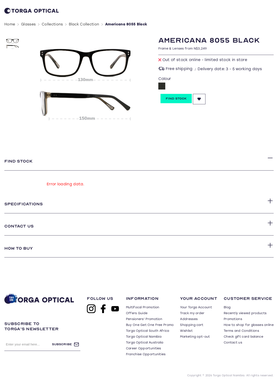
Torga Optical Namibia (143, 337)
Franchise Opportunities (146, 354)
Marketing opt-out (195, 337)
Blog (227, 307)
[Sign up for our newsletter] (28, 344)
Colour (164, 78)
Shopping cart (191, 325)
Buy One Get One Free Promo (150, 325)
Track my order (192, 313)
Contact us (233, 343)
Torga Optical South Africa (147, 331)
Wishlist (186, 331)
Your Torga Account (196, 307)
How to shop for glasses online (249, 325)
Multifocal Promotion (142, 307)
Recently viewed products (245, 313)
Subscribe (62, 344)
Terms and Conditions (241, 331)
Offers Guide (137, 313)
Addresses (189, 319)
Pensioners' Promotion (144, 319)
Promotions (233, 319)
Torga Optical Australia (144, 343)
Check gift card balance (243, 337)
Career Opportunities (143, 348)
